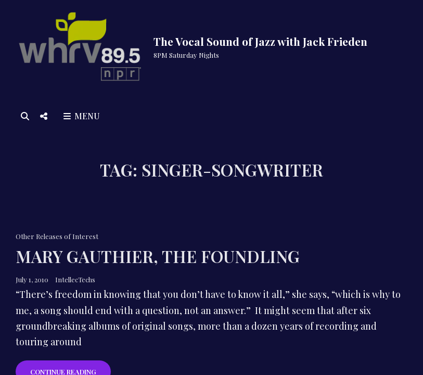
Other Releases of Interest (57, 236)
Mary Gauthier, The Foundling (158, 256)
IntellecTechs (75, 279)
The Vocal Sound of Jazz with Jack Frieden (260, 41)
